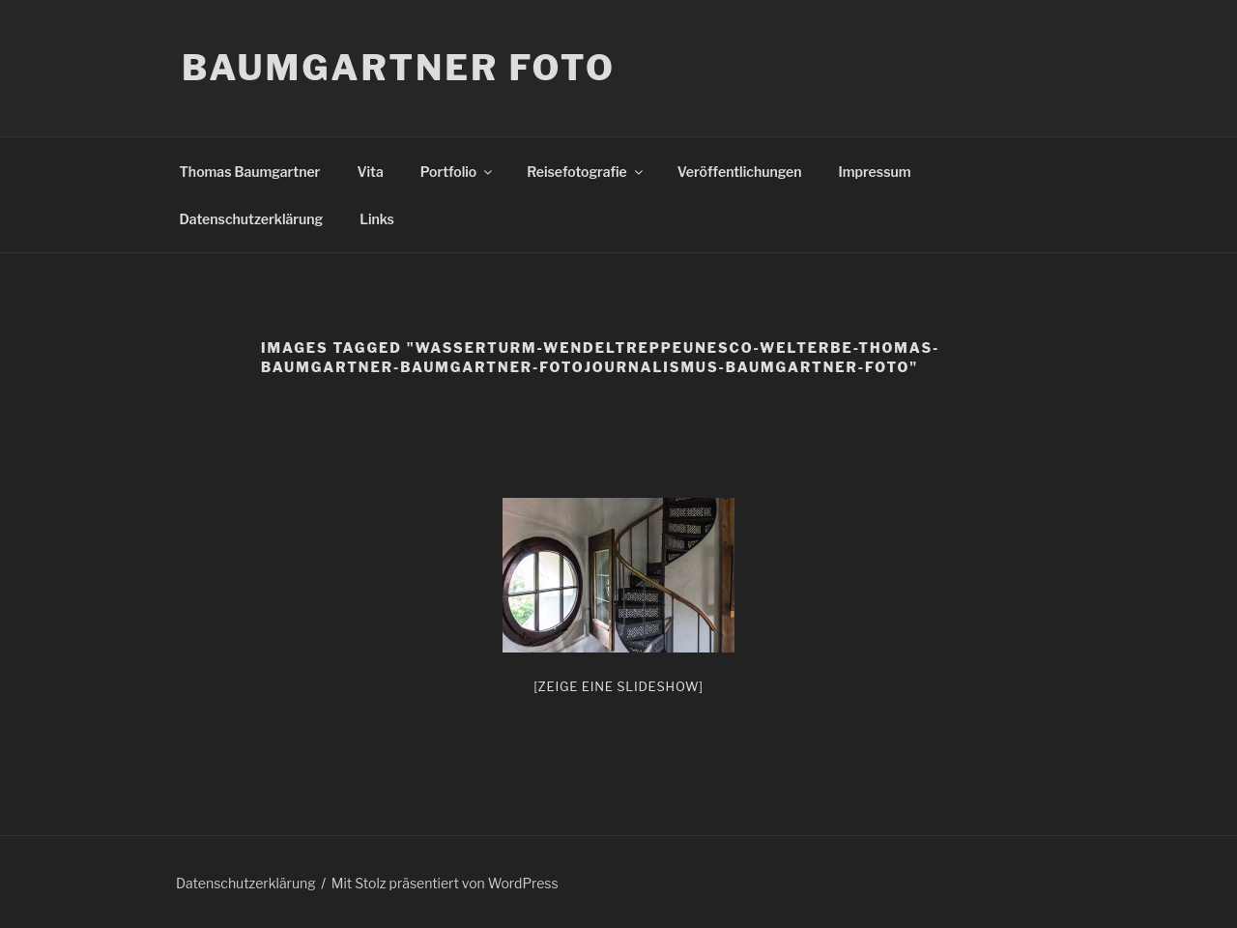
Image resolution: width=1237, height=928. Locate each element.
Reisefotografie (586, 171)
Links (377, 219)
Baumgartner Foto (399, 67)
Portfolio (457, 171)
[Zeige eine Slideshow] (618, 686)
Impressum (875, 171)
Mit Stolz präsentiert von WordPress (445, 883)
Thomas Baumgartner (250, 171)
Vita (370, 171)
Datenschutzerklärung (252, 219)
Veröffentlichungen (739, 171)
